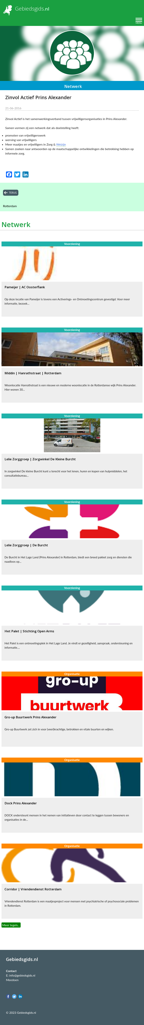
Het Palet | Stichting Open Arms (29, 631)
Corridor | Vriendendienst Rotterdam (33, 889)
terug (13, 192)
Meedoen (12, 980)
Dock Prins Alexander (20, 803)
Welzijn (61, 144)
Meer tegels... (11, 925)
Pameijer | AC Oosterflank (24, 287)
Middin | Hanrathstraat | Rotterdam (32, 373)
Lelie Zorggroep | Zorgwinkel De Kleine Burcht (40, 459)
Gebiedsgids (29, 8)
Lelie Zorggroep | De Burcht (26, 545)
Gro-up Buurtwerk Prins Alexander (30, 717)
